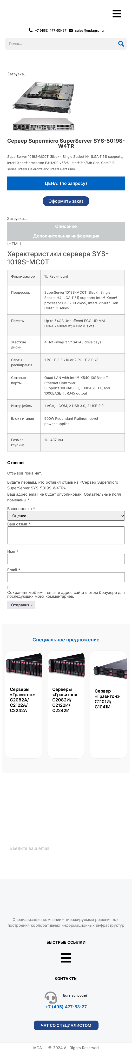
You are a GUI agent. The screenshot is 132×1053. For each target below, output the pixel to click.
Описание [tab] (66, 226)
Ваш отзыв (18, 524)
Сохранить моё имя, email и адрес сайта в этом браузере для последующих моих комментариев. (66, 594)
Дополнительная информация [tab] (66, 235)
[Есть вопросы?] (51, 998)
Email (13, 570)
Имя (12, 552)
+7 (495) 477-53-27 (66, 1006)
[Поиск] (121, 44)
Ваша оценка (21, 509)
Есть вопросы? (75, 995)
